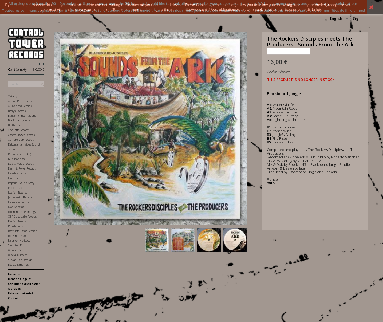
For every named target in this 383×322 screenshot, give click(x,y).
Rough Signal (16, 226)
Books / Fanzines (18, 264)
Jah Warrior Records (20, 197)
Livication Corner (18, 202)
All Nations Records (20, 106)
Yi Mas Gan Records (20, 260)
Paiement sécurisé (20, 293)
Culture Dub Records (21, 140)
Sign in (359, 18)
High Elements (17, 178)
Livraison (14, 274)
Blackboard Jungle (19, 120)
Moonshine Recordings (22, 212)
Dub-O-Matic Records (21, 164)
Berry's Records (17, 111)
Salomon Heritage (19, 240)
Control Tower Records (21, 135)
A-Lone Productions (20, 101)
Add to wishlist (278, 71)
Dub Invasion (16, 159)
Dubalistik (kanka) (19, 154)
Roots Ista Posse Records (22, 231)
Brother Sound (17, 125)
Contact (13, 298)
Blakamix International (22, 115)
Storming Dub (16, 245)
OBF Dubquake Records (22, 216)
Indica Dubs (15, 188)
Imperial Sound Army (21, 183)
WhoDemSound (17, 250)
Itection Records (17, 192)
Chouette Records (18, 130)
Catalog (12, 96)
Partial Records (17, 221)
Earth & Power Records (22, 168)
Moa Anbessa (16, 207)
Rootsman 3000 (17, 236)
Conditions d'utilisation (24, 284)
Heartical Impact (18, 173)
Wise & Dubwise (17, 255)
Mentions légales (20, 279)
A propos (14, 288)
